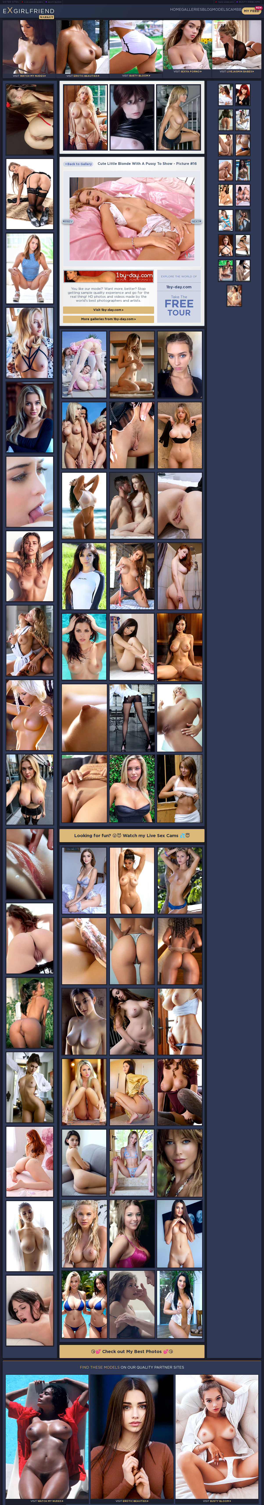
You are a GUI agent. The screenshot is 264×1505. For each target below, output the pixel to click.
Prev (70, 219)
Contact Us (221, 1490)
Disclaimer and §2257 (245, 1501)
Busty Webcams (249, 2)
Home (143, 11)
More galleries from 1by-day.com (108, 317)
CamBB (231, 11)
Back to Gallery (78, 160)
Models (209, 11)
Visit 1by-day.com (108, 308)
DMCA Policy (218, 1501)
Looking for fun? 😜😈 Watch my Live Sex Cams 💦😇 (132, 835)
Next (193, 219)
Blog (188, 11)
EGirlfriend (37, 12)
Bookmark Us (222, 1479)
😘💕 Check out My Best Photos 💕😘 (132, 1352)
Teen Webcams (224, 2)
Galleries (166, 11)
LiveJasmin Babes (35, 2)
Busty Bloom (61, 2)
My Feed (251, 11)
